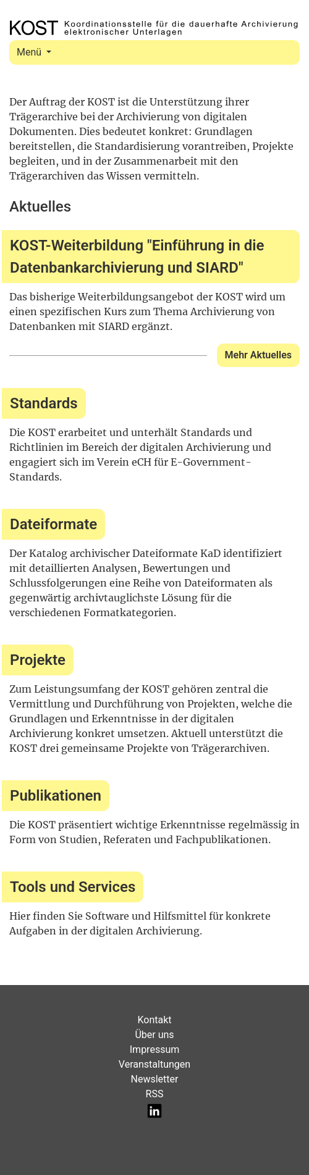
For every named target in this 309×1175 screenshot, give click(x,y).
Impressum (155, 1049)
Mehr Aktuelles (258, 355)
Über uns (154, 1035)
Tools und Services (72, 887)
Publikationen (55, 795)
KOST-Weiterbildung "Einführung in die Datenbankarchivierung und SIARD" (137, 256)
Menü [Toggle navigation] (30, 52)
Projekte (38, 660)
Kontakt (154, 1020)
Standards (44, 403)
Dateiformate (53, 524)
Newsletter (155, 1079)
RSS (155, 1094)
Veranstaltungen (154, 1064)
